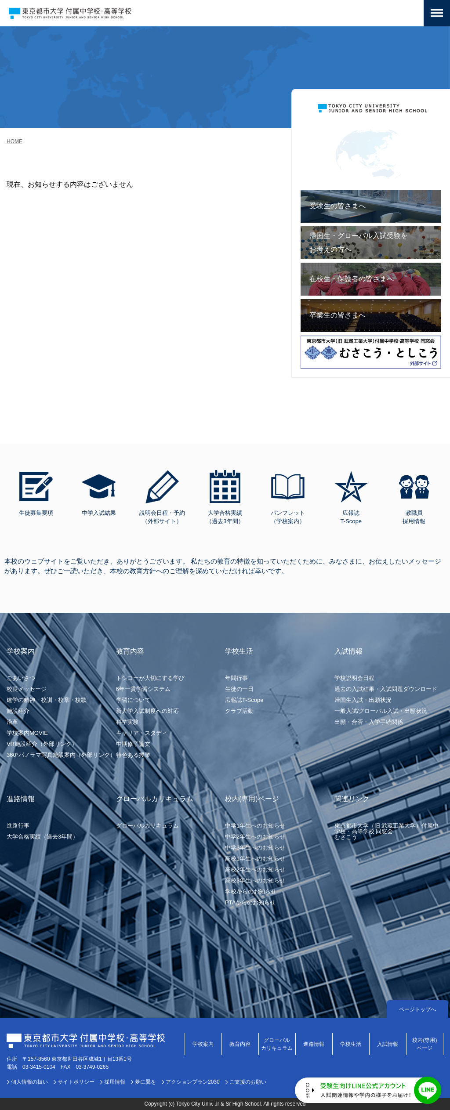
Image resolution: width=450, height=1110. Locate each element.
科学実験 (127, 722)
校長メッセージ (27, 689)
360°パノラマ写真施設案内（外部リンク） (61, 755)
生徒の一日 (239, 689)
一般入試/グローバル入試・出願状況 (381, 711)
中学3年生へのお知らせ (255, 847)
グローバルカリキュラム (147, 825)
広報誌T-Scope (244, 700)
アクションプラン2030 (193, 1082)
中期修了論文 (133, 744)
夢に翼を (145, 1082)
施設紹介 (18, 711)
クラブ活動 (239, 711)
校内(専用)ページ (424, 1044)
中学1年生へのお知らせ (255, 825)
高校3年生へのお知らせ (255, 880)
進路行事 (18, 825)
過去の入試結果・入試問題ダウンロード (385, 689)
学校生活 (350, 1044)
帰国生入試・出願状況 (363, 700)
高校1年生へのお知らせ (255, 858)
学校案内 (203, 1044)
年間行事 (236, 678)
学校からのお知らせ (250, 891)
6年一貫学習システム (143, 689)
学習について (133, 700)
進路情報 (313, 1044)
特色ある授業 (133, 755)
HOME (14, 141)
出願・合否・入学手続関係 (368, 722)
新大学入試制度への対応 (147, 711)
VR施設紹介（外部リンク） (42, 744)
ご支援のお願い (247, 1082)
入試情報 (387, 1044)
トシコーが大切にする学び (150, 678)
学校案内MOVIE (27, 733)
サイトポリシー (76, 1082)
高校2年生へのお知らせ (255, 869)
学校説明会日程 (354, 678)
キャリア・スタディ (141, 733)
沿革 (12, 722)
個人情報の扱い (29, 1082)
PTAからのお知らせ (250, 902)
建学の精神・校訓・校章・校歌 (47, 700)
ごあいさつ (21, 678)
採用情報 (114, 1082)
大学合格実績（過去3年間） (42, 836)
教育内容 (239, 1044)
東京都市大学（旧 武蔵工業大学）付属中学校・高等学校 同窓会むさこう (386, 831)
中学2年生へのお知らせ (255, 836)
